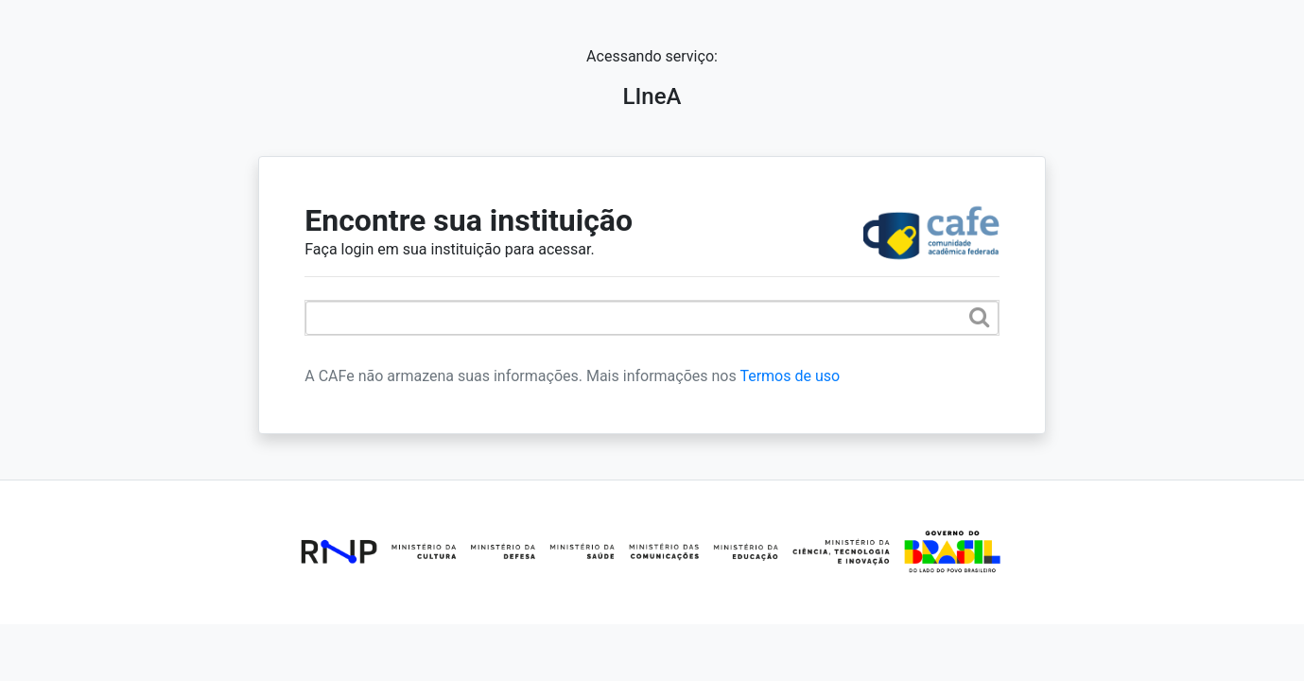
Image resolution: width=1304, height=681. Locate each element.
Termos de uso (789, 376)
